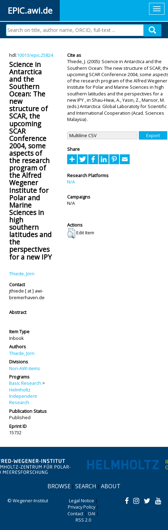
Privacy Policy (81, 507)
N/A (71, 182)
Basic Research (25, 383)
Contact (75, 513)
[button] (71, 233)
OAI (91, 513)
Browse (59, 486)
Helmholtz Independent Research (23, 396)
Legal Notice (81, 500)
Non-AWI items (24, 368)
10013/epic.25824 (35, 55)
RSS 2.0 (83, 520)
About (111, 486)
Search (85, 486)
